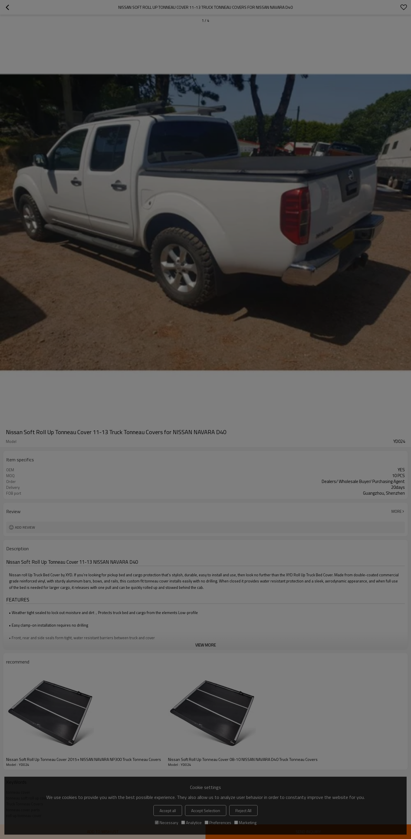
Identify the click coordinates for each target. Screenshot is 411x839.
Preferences (218, 822)
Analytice (191, 822)
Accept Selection (205, 810)
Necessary (166, 822)
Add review (25, 527)
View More (205, 645)
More (396, 511)
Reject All (243, 810)
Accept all (168, 810)
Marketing (245, 822)
